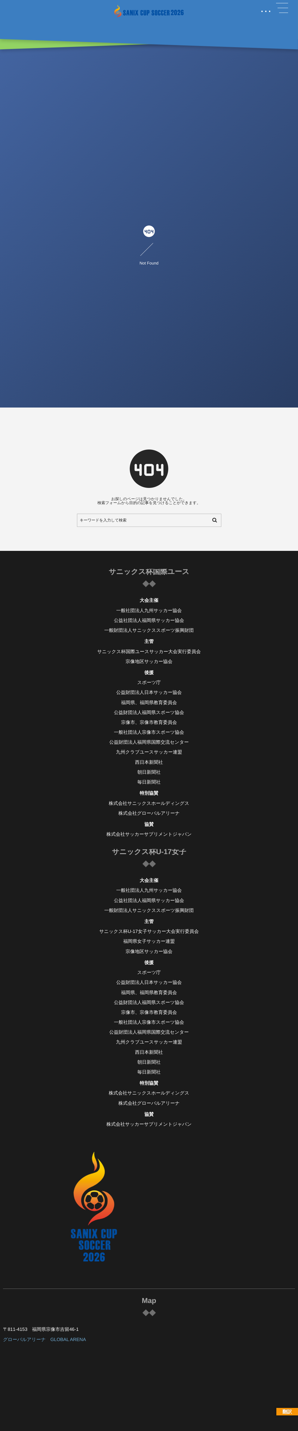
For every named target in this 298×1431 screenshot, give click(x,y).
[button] (282, 8)
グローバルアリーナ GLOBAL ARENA (44, 1339)
